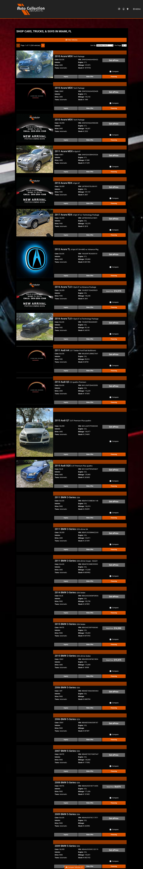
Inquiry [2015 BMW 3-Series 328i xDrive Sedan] (66, 656)
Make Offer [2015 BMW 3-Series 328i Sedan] (89, 624)
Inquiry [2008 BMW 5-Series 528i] (66, 782)
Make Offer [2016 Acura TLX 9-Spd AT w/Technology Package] (89, 339)
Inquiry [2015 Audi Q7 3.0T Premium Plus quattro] (66, 434)
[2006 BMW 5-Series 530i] (34, 675)
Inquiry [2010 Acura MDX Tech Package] (66, 76)
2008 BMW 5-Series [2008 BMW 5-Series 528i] (67, 762)
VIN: (79, 60)
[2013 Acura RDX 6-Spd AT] (34, 191)
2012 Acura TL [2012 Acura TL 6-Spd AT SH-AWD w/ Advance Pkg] (76, 249)
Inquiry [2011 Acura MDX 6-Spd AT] (66, 171)
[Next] (43, 45)
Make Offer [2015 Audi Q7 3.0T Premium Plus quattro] (89, 434)
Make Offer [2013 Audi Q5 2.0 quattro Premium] (89, 402)
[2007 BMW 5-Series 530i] (34, 738)
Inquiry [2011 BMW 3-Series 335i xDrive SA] (66, 529)
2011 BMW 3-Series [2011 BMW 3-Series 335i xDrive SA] (71, 508)
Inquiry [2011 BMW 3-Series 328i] (66, 497)
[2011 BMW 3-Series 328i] (34, 485)
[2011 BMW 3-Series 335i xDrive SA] (34, 516)
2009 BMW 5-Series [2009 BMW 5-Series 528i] (67, 794)
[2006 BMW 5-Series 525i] (34, 707)
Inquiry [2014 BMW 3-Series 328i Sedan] (66, 592)
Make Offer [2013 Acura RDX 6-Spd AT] (89, 203)
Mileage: (81, 65)
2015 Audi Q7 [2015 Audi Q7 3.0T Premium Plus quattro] (73, 413)
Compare (115, 71)
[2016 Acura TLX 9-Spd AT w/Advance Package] (34, 295)
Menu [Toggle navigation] (137, 9)
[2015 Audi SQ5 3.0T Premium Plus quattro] (34, 453)
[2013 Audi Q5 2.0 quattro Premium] (34, 390)
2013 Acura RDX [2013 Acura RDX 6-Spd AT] (67, 183)
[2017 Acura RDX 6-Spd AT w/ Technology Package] (34, 223)
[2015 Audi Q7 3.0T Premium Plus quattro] (34, 421)
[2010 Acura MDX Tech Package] (34, 64)
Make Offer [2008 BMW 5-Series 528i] (89, 782)
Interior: (57, 62)
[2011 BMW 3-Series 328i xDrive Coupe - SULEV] (34, 548)
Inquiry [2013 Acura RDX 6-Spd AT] (66, 203)
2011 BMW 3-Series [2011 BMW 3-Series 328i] (67, 477)
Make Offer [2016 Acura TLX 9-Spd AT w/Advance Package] (89, 307)
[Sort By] (104, 45)
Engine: (80, 62)
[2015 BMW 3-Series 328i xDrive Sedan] (34, 643)
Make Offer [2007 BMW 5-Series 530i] (89, 751)
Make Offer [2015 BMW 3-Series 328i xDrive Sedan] (89, 656)
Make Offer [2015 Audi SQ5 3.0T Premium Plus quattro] (89, 466)
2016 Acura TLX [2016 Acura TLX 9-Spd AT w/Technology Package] (76, 318)
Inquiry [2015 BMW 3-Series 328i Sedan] (66, 624)
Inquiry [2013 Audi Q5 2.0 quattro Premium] (66, 402)
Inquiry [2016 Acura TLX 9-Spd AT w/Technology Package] (66, 339)
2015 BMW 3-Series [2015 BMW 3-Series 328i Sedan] (70, 603)
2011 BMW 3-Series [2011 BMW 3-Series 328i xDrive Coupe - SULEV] (76, 540)
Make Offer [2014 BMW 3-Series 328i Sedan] (89, 592)
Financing (114, 76)
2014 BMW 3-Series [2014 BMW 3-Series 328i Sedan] (70, 572)
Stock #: (81, 68)
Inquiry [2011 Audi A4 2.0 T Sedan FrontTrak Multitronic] (66, 370)
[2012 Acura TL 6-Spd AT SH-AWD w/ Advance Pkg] (34, 259)
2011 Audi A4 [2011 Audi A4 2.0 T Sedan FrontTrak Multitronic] (75, 350)
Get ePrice (113, 60)
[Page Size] (124, 45)
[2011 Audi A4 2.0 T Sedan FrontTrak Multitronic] (34, 358)
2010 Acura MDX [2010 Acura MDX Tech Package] (69, 56)
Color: (57, 60)
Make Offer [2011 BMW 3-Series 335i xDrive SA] (89, 529)
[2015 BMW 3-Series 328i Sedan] (34, 612)
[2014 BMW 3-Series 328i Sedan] (34, 580)
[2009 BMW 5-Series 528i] (34, 802)
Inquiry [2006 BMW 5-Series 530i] (66, 687)
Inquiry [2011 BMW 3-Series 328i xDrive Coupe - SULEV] (66, 561)
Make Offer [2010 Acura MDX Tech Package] (89, 76)
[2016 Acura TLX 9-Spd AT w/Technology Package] (34, 326)
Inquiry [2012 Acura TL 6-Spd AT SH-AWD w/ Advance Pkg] (66, 275)
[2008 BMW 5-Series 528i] (34, 770)
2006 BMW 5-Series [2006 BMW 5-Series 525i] (67, 698)
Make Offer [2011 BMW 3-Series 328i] (89, 497)
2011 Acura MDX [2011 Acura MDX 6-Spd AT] (67, 151)
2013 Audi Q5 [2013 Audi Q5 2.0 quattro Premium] (70, 382)
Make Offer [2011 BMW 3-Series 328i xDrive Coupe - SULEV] (89, 561)
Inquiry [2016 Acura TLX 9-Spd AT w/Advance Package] (66, 307)
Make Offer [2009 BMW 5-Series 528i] (89, 814)
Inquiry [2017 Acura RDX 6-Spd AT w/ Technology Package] (66, 235)
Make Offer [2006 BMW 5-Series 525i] (89, 719)
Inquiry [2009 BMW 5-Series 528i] (66, 814)
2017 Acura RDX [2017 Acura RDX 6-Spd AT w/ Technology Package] (77, 214)
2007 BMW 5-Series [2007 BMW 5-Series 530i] (67, 730)
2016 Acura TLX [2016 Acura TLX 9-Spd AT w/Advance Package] (75, 287)
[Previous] (18, 45)
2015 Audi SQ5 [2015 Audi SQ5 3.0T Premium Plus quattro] (73, 445)
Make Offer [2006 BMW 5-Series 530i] (89, 687)
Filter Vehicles (71, 40)
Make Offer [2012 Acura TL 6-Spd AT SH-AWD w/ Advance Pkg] (89, 275)
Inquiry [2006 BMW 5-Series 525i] (66, 719)
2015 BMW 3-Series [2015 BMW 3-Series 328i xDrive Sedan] (73, 635)
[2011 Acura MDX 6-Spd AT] (34, 159)
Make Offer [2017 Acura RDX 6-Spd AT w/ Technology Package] (89, 235)
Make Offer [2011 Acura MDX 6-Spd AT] (89, 171)
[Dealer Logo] (31, 9)
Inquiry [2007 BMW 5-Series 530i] (66, 751)
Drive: (57, 65)
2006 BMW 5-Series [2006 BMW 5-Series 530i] (67, 667)
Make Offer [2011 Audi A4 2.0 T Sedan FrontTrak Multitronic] (89, 370)
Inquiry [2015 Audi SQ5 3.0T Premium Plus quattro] (66, 466)
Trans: (57, 68)
